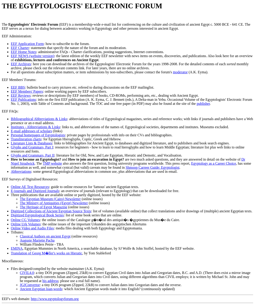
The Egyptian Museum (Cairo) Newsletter (50, 199)
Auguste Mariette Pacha (37, 240)
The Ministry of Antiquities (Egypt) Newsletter (54, 203)
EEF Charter (20, 48)
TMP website (52, 163)
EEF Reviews (21, 95)
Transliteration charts (26, 139)
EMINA (17, 248)
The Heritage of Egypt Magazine (43, 207)
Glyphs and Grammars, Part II (32, 155)
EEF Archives (21, 64)
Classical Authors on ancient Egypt (45, 236)
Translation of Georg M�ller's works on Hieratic (46, 253)
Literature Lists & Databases (31, 143)
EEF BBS (18, 87)
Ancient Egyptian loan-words (41, 289)
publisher (203, 103)
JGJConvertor (30, 285)
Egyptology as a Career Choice (213, 163)
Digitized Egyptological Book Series (37, 215)
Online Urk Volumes (26, 224)
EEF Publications (23, 99)
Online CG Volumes (25, 220)
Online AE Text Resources (30, 187)
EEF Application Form (27, 44)
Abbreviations (21, 171)
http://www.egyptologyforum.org (55, 299)
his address (50, 281)
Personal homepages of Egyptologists (38, 135)
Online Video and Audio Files (32, 228)
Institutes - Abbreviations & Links (35, 127)
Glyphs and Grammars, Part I (32, 147)
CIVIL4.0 (27, 273)
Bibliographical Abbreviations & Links (39, 119)
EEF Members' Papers (27, 91)
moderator (180, 72)
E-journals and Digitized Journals (35, 191)
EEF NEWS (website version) (32, 56)
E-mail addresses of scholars (31, 131)
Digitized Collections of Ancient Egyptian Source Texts (51, 211)
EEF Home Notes (23, 52)
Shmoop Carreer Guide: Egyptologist (152, 167)
